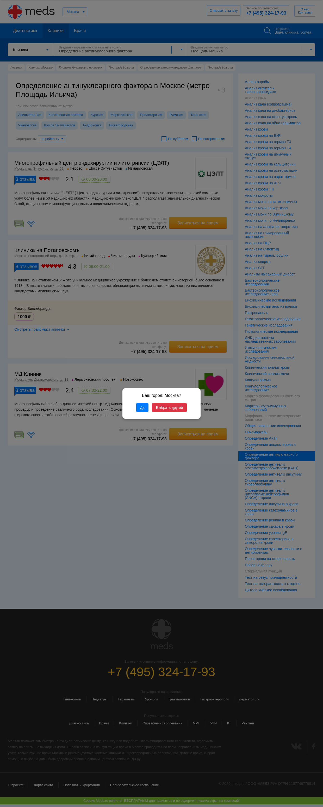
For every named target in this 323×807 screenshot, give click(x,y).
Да (142, 407)
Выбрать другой (169, 407)
